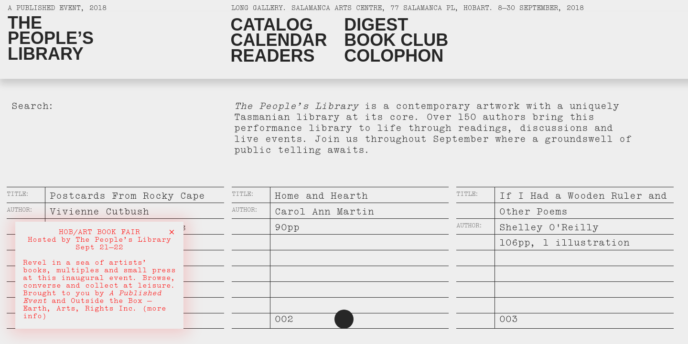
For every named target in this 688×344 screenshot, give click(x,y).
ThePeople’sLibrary (51, 38)
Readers (272, 56)
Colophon (393, 56)
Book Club (396, 40)
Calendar (278, 40)
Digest (376, 24)
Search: (33, 108)
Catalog (271, 24)
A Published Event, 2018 (57, 9)
